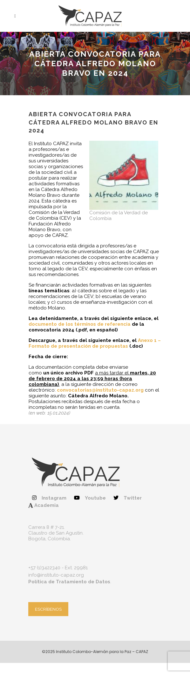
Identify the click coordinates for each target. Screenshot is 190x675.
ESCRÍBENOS (48, 609)
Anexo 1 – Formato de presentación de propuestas (95, 343)
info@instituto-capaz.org (56, 575)
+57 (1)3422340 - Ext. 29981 (58, 568)
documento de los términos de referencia (80, 324)
